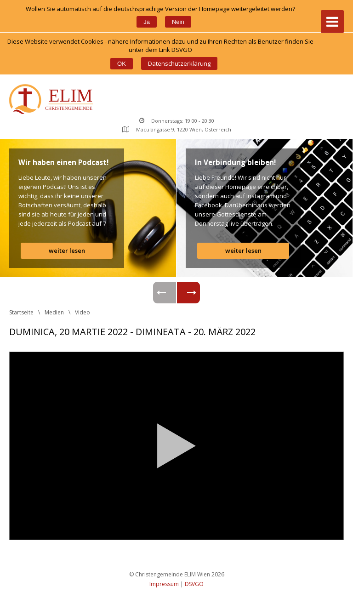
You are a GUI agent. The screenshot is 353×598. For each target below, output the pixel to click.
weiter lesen (67, 250)
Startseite (21, 312)
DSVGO (194, 584)
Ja (146, 21)
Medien (54, 312)
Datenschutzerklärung (179, 63)
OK (121, 63)
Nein (178, 21)
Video (82, 312)
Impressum (164, 584)
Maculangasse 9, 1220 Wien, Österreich (176, 129)
